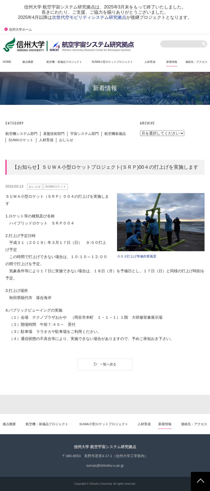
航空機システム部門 (21, 134)
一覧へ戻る (105, 364)
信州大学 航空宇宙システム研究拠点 (105, 447)
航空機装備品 (115, 134)
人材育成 (46, 140)
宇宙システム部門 (84, 134)
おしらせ (66, 140)
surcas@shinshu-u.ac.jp (105, 465)
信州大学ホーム (18, 29)
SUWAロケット (20, 140)
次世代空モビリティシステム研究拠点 (89, 17)
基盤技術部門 (54, 134)
